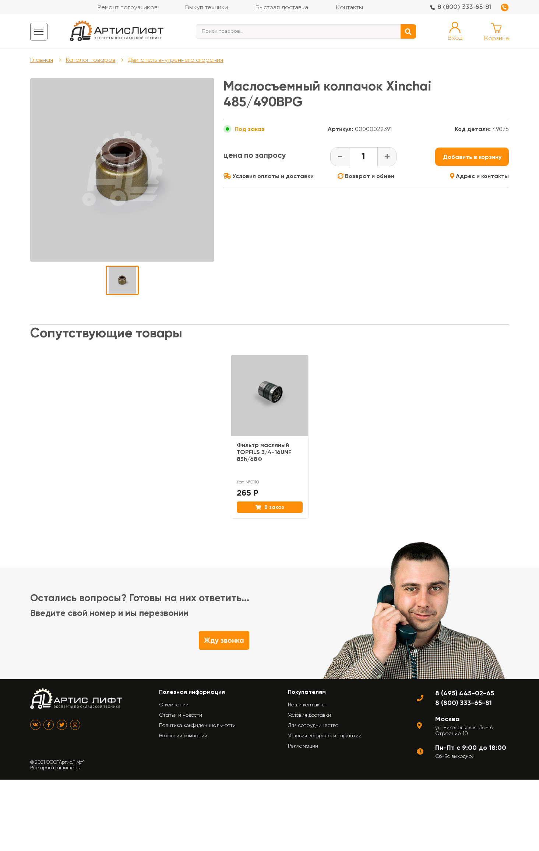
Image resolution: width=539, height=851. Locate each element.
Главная (41, 59)
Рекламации (303, 746)
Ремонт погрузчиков (127, 7)
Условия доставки (309, 715)
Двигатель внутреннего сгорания (175, 59)
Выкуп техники (206, 7)
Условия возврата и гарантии (325, 735)
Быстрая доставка (281, 7)
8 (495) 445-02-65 (464, 693)
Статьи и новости (180, 715)
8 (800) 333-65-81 (464, 7)
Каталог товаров (90, 59)
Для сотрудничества (313, 725)
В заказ (269, 507)
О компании (174, 705)
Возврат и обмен (366, 176)
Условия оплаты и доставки (268, 176)
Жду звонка (224, 640)
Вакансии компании (183, 735)
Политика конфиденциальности (197, 725)
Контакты (349, 7)
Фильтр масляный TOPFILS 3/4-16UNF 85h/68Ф (264, 452)
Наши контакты (306, 705)
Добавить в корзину (472, 156)
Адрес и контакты (479, 176)
